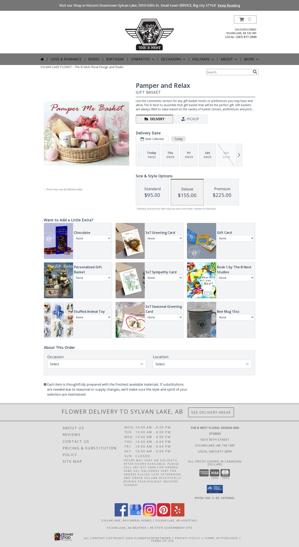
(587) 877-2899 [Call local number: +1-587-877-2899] (246, 37)
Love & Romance (66, 59)
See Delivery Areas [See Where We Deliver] (211, 412)
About (229, 59)
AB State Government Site (171, 527)
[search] (255, 72)
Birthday (115, 59)
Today (178, 139)
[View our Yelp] (177, 515)
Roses (93, 59)
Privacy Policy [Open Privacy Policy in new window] (188, 538)
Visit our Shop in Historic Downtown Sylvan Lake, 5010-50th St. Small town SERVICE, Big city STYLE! (149, 5)
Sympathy (143, 59)
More (251, 59)
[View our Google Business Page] (135, 515)
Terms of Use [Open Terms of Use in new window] (162, 540)
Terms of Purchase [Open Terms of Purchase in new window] (221, 538)
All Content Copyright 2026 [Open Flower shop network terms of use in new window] (108, 538)
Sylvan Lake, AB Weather (126, 527)
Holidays (203, 59)
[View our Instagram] (149, 515)
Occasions (173, 59)
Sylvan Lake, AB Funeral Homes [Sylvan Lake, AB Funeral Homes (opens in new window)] (127, 520)
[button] (245, 19)
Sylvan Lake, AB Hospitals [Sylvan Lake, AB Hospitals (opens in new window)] (176, 520)
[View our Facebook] (121, 515)
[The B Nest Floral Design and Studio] (149, 34)
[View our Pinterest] (163, 515)
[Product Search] (228, 72)
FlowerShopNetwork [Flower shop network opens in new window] (152, 538)
